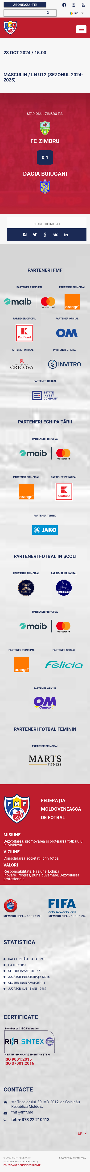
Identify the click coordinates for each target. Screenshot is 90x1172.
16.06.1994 (78, 916)
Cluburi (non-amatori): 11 (27, 982)
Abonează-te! (25, 5)
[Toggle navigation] (81, 29)
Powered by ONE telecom (72, 1158)
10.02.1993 (34, 916)
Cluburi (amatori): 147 (24, 971)
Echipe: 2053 (18, 965)
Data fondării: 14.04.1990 (27, 959)
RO (74, 13)
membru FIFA (58, 916)
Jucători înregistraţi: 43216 (29, 977)
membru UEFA (14, 916)
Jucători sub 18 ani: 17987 (28, 988)
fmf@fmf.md (22, 1112)
